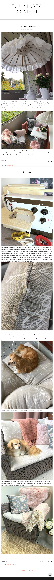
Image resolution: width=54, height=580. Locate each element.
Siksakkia (27, 172)
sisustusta (11, 165)
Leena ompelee (12, 564)
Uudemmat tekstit (27, 570)
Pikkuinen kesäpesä (27, 27)
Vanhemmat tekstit (26, 573)
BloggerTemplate (35, 578)
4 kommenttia (5, 162)
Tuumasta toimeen (27, 8)
